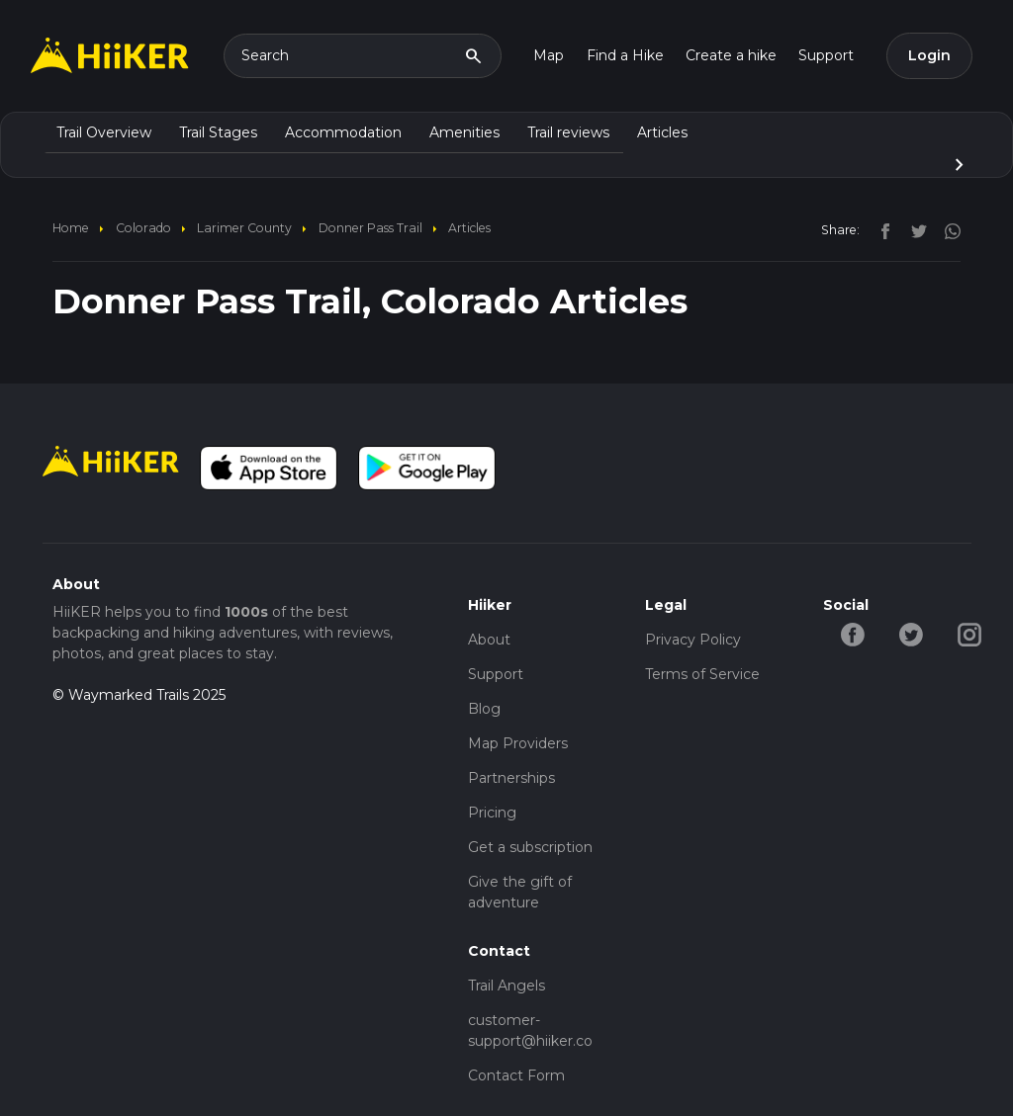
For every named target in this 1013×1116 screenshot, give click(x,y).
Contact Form (516, 1075)
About (489, 639)
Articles (662, 132)
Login (929, 55)
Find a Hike (625, 55)
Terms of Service (702, 674)
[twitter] (914, 229)
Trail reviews (568, 132)
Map (548, 55)
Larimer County (244, 227)
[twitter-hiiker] (910, 633)
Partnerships (511, 778)
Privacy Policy (693, 639)
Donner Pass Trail (370, 227)
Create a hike (731, 55)
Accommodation (343, 132)
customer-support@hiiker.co (530, 1030)
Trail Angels (506, 985)
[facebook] (880, 229)
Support (826, 55)
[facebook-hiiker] (852, 633)
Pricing (492, 812)
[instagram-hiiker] (969, 633)
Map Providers (518, 743)
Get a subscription (530, 847)
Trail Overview (103, 132)
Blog (484, 709)
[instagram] (946, 229)
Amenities (464, 132)
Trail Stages (218, 132)
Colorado (143, 227)
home (70, 227)
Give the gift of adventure (520, 892)
